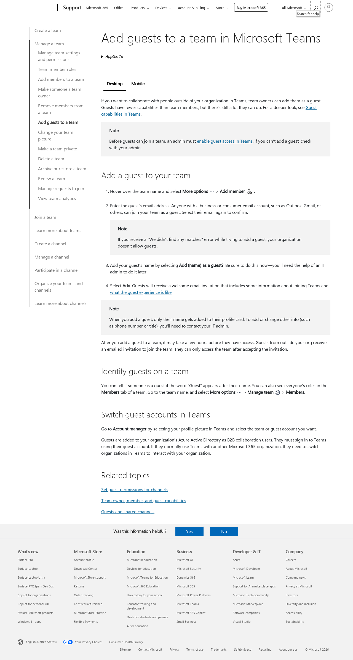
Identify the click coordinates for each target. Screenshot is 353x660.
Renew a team (51, 178)
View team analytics (57, 198)
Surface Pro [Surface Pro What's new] (25, 560)
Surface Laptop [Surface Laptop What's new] (28, 568)
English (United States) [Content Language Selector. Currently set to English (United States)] (41, 642)
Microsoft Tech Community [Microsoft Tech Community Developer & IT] (251, 595)
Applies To (114, 56)
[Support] (71, 7)
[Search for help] (315, 7)
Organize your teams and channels (58, 286)
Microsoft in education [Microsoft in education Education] (142, 560)
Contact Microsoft (150, 649)
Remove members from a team (61, 109)
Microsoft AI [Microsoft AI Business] (184, 560)
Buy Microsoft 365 (251, 7)
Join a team (45, 217)
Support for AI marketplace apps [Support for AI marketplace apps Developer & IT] (254, 586)
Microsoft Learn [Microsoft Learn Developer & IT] (243, 577)
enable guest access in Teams (225, 141)
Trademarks (219, 649)
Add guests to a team (58, 122)
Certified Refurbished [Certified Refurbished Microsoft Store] (88, 604)
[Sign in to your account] (328, 7)
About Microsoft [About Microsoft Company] (296, 568)
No (224, 531)
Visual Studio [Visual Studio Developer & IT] (241, 621)
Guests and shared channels (127, 511)
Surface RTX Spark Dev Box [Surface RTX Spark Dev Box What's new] (36, 586)
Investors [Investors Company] (292, 595)
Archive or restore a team (62, 168)
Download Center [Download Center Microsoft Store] (85, 568)
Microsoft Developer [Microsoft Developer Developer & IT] (246, 568)
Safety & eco (242, 649)
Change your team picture (55, 135)
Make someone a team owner (59, 92)
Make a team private (57, 148)
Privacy (174, 649)
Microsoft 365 (97, 7)
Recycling (265, 649)
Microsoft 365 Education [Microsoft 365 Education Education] (143, 586)
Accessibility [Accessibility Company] (294, 613)
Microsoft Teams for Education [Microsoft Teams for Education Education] (147, 577)
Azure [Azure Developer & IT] (236, 560)
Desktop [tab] (114, 83)
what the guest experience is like (141, 292)
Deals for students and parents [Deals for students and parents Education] (147, 617)
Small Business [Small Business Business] (186, 621)
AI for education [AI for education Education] (137, 626)
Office (119, 7)
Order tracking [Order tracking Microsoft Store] (83, 595)
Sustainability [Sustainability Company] (295, 621)
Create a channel (50, 243)
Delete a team (51, 158)
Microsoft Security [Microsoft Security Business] (188, 568)
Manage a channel (51, 257)
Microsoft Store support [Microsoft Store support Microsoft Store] (90, 577)
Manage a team (49, 43)
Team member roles (57, 69)
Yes (189, 531)
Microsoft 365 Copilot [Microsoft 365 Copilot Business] (190, 613)
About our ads (288, 649)
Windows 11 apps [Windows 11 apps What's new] (29, 621)
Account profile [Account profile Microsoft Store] (84, 560)
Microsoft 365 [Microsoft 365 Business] (185, 586)
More (220, 7)
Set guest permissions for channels (134, 489)
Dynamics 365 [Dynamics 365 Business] (185, 577)
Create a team (47, 30)
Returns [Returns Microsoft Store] (79, 586)
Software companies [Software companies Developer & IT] (246, 613)
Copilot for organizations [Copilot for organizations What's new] (34, 595)
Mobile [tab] (138, 83)
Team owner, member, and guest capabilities (143, 500)
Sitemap (125, 649)
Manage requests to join (61, 188)
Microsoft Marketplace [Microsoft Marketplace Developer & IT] (248, 604)
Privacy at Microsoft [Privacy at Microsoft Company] (299, 586)
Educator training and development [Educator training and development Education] (141, 606)
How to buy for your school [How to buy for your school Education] (144, 595)
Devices (161, 7)
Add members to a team (61, 79)
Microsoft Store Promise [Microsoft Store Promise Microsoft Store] (90, 613)
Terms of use (195, 649)
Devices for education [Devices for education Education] (141, 568)
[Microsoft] (36, 7)
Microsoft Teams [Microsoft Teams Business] (187, 604)
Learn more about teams (57, 230)
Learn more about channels (60, 303)
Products (138, 7)
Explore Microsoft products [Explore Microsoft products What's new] (36, 613)
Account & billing (191, 7)
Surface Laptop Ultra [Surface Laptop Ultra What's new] (31, 577)
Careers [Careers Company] (291, 560)
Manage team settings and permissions (59, 56)
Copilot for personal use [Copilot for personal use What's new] (34, 604)
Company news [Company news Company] (296, 577)
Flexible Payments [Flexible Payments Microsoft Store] (86, 621)
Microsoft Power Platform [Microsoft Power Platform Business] (193, 595)
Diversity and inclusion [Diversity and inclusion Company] (301, 604)
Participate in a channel (56, 270)
